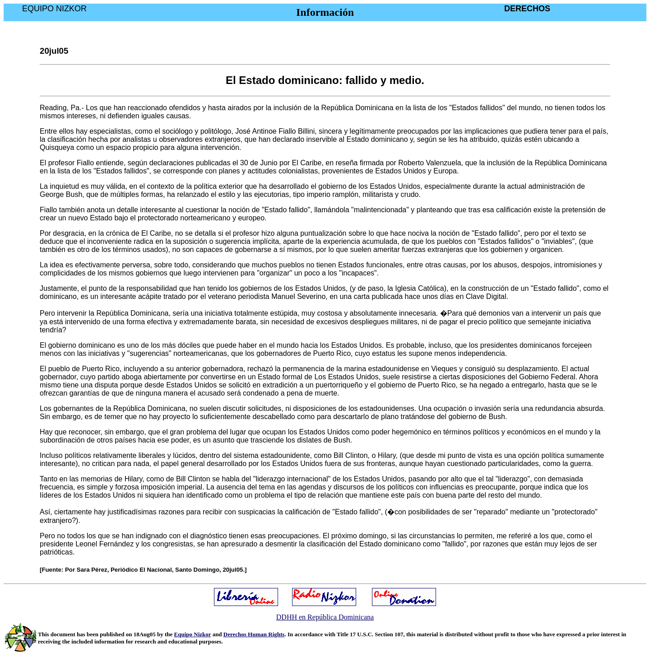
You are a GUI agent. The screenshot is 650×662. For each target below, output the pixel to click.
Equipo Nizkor (192, 634)
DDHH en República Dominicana (325, 617)
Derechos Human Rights (254, 634)
